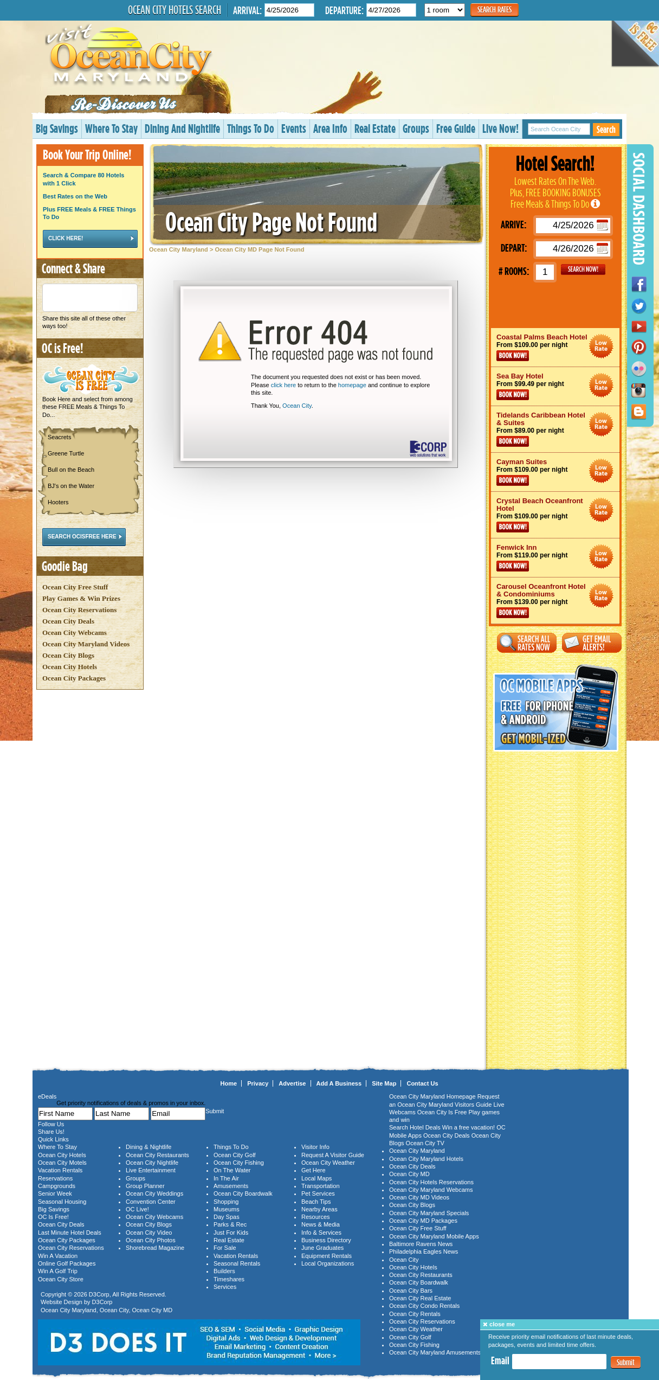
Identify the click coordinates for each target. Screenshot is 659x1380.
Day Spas (227, 1217)
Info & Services (321, 1232)
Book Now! (512, 355)
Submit (626, 1362)
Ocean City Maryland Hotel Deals (601, 346)
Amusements (231, 1186)
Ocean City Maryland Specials (429, 1213)
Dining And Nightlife (182, 128)
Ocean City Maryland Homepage (432, 1096)
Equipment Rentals (326, 1256)
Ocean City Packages (74, 678)
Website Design (61, 1302)
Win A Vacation (57, 1256)
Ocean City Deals (68, 621)
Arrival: (247, 10)
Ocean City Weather (328, 1162)
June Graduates (322, 1247)
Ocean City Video (149, 1232)
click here (283, 385)
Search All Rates (527, 643)
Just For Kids (231, 1232)
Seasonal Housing (62, 1201)
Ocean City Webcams (74, 632)
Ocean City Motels (62, 1162)
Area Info (330, 128)
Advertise (292, 1083)
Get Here (313, 1170)
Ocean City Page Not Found (271, 221)
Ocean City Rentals (415, 1314)
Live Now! (500, 128)
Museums (227, 1209)
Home (229, 1083)
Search (606, 129)
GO (583, 269)
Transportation (320, 1186)
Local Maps (316, 1178)
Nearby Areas (319, 1209)
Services (225, 1286)
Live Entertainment (151, 1170)
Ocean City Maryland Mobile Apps (434, 1236)
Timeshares (229, 1279)
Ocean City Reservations (79, 610)
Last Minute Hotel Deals (69, 1232)
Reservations (55, 1178)
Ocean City (297, 405)
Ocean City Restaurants (157, 1155)
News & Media (320, 1224)
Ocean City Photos (151, 1240)
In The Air (226, 1178)
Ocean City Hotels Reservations (431, 1182)
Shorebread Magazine (155, 1247)
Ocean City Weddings (154, 1193)
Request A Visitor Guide (332, 1155)
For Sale (225, 1247)
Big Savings (57, 128)
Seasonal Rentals (237, 1263)
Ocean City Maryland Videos (86, 644)
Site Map (384, 1083)
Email (500, 1360)
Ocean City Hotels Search (174, 9)
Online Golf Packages (66, 1263)
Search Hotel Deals (415, 1127)
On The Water (232, 1170)
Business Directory (326, 1240)
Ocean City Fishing (239, 1162)
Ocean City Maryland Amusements (435, 1352)
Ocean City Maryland (178, 249)
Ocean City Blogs (68, 655)
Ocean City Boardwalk (243, 1193)
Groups (416, 128)
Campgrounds (56, 1186)
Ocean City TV (425, 1143)
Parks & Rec (230, 1224)
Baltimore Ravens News (421, 1244)
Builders (224, 1271)
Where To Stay (111, 128)
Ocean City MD (152, 1310)
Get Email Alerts (592, 643)
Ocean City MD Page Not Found (259, 249)
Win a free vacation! (468, 1127)
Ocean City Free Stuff (75, 587)
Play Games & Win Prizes (81, 598)
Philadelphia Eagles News (423, 1251)
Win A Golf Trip (57, 1271)
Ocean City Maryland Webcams (431, 1189)
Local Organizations (327, 1263)
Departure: (344, 10)
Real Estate (375, 128)
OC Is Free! (53, 1217)
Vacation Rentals (60, 1170)
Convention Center (151, 1201)
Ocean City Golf (235, 1155)
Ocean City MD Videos (419, 1197)
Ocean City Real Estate (420, 1298)
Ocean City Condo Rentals (424, 1305)
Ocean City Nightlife (152, 1162)
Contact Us (422, 1083)
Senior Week (55, 1193)
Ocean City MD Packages (423, 1220)
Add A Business (339, 1083)
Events (293, 128)
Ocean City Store (60, 1279)
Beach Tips (316, 1201)
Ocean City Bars (410, 1290)
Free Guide (455, 128)
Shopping (226, 1201)
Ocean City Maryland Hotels (426, 1159)
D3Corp (99, 1294)
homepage (352, 385)
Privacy (257, 1083)
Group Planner (145, 1186)
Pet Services (318, 1193)
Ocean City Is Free (442, 1112)
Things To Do (250, 128)
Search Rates (494, 9)
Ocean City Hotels (69, 667)
